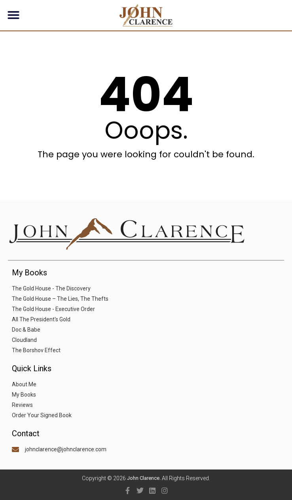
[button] (13, 15)
